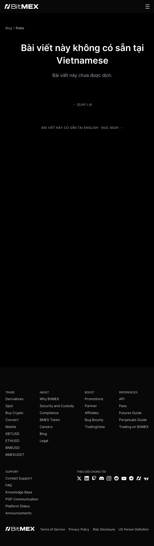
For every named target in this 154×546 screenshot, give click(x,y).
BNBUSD (12, 448)
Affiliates (92, 413)
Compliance (49, 413)
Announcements (18, 513)
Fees (123, 406)
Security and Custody (57, 406)
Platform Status (17, 506)
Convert (11, 420)
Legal (44, 441)
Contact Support (18, 478)
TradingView (95, 427)
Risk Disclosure (104, 529)
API (121, 399)
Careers (46, 427)
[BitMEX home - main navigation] (22, 6)
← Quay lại (82, 104)
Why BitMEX (49, 399)
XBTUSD (12, 434)
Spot (9, 406)
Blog (43, 434)
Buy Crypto (14, 413)
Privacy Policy (79, 529)
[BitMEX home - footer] (20, 529)
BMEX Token (50, 420)
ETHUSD (12, 441)
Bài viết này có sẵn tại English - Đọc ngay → (82, 127)
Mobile (10, 427)
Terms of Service (52, 529)
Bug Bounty (94, 420)
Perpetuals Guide (133, 420)
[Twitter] (79, 479)
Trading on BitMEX (134, 427)
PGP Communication (21, 499)
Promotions (94, 399)
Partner (91, 406)
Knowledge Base (18, 492)
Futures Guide (130, 413)
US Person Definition (134, 529)
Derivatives (14, 399)
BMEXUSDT (14, 454)
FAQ (8, 485)
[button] (147, 6)
